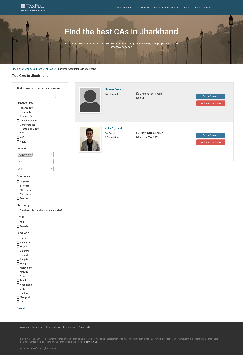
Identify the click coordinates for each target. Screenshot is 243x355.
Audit (23, 141)
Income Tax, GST (148, 137)
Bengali (24, 255)
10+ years (25, 190)
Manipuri (25, 297)
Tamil (23, 280)
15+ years (25, 194)
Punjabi (24, 259)
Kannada (25, 242)
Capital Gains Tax (29, 120)
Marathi (24, 272)
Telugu (23, 263)
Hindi (23, 238)
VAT (22, 137)
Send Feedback (53, 327)
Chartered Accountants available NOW (41, 210)
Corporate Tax (27, 124)
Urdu (22, 289)
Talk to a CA (142, 7)
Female (24, 226)
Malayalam (26, 267)
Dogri (23, 301)
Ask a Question (123, 7)
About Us (24, 327)
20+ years (25, 198)
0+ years (24, 181)
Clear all (21, 308)
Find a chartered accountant (27, 69)
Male (22, 222)
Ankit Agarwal (113, 128)
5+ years (24, 185)
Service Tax (26, 112)
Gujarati (24, 251)
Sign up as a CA (202, 7)
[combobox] (35, 154)
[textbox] (34, 154)
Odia (22, 276)
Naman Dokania (115, 89)
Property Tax (27, 116)
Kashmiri (25, 293)
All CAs (49, 69)
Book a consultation (210, 103)
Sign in (186, 7)
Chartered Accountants (166, 7)
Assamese (26, 284)
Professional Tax (29, 129)
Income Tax (26, 107)
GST (22, 133)
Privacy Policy (85, 327)
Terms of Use (69, 327)
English (24, 246)
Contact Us (37, 327)
